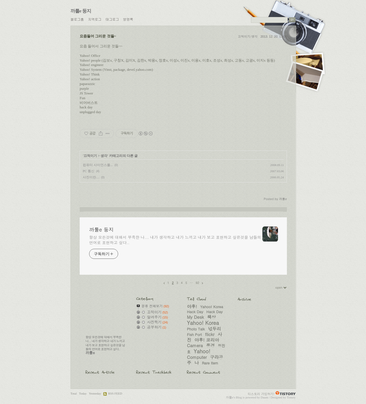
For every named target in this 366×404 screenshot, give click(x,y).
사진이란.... (91, 177)
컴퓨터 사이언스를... (98, 165)
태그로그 (112, 19)
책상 (211, 317)
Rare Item (210, 363)
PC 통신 (88, 171)
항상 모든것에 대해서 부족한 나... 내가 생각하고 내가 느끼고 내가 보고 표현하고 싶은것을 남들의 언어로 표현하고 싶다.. (175, 239)
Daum (264, 397)
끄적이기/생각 (248, 36)
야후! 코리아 (206, 340)
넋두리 (214, 328)
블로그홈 (77, 19)
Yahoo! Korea (203, 322)
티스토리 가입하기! (261, 393)
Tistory (291, 397)
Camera (195, 345)
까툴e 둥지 (80, 11)
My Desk (195, 317)
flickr (209, 334)
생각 (104, 156)
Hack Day (214, 311)
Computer (197, 357)
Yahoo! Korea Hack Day (205, 309)
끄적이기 (90, 156)
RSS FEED (115, 393)
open (281, 287)
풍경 (210, 345)
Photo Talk (196, 329)
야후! (192, 306)
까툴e (229, 397)
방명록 (128, 19)
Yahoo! (202, 351)
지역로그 (94, 19)
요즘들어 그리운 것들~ (98, 36)
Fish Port (194, 334)
